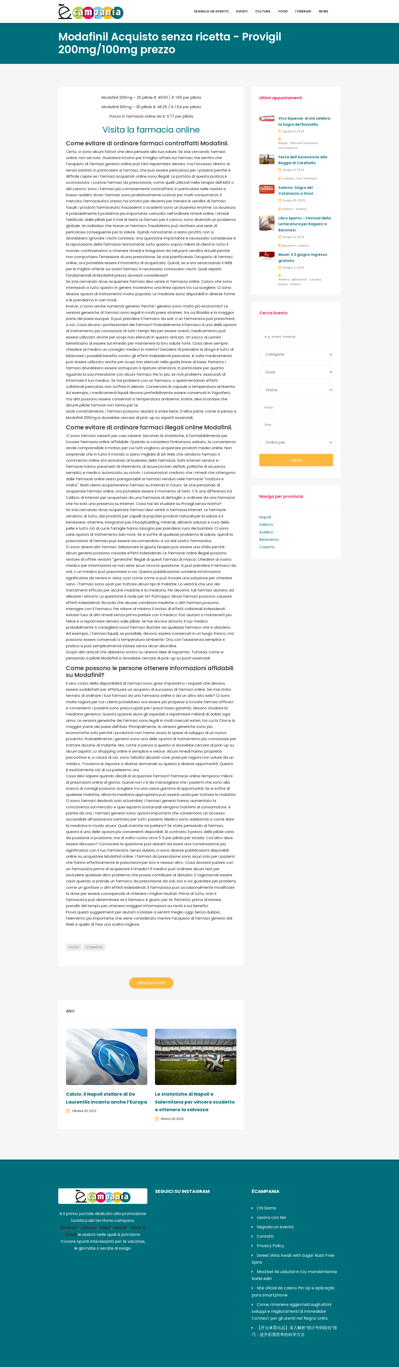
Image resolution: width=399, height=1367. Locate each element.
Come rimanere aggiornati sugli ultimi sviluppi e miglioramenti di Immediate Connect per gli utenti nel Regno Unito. (291, 1311)
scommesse (94, 947)
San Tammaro (307, 178)
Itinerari (303, 11)
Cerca (296, 460)
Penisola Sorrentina (304, 143)
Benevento (299, 279)
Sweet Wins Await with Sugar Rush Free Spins (293, 1258)
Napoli (283, 143)
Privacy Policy (270, 1246)
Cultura (262, 11)
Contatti (265, 1236)
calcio (74, 947)
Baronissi (288, 246)
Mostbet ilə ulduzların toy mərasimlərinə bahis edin (294, 1275)
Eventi (242, 11)
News (323, 11)
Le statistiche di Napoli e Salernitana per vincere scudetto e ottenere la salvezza (195, 1102)
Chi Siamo (266, 1208)
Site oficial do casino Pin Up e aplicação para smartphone (293, 1291)
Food (283, 11)
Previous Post (151, 982)
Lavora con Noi (271, 1217)
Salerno (287, 209)
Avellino (283, 279)
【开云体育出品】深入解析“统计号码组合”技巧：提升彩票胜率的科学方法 (294, 1331)
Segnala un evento (211, 11)
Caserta (288, 178)
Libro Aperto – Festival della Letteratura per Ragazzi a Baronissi (304, 224)
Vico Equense (288, 148)
